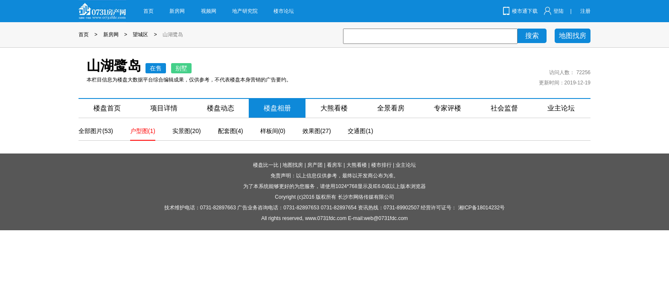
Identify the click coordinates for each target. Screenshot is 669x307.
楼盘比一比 (266, 165)
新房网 (177, 11)
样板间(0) (272, 130)
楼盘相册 (277, 108)
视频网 (208, 11)
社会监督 (504, 108)
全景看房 (390, 108)
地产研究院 (245, 11)
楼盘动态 (220, 108)
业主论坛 (561, 108)
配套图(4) (230, 130)
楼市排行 (381, 165)
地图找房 (572, 35)
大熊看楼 (334, 108)
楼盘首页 (107, 108)
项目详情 (163, 108)
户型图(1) (142, 130)
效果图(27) (317, 130)
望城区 (140, 35)
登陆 (558, 11)
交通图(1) (360, 130)
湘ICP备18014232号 (481, 208)
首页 (148, 11)
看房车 (334, 165)
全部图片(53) (96, 130)
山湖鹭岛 (173, 35)
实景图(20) (186, 130)
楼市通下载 (525, 11)
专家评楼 (447, 108)
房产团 (315, 165)
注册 (585, 11)
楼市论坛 (283, 11)
